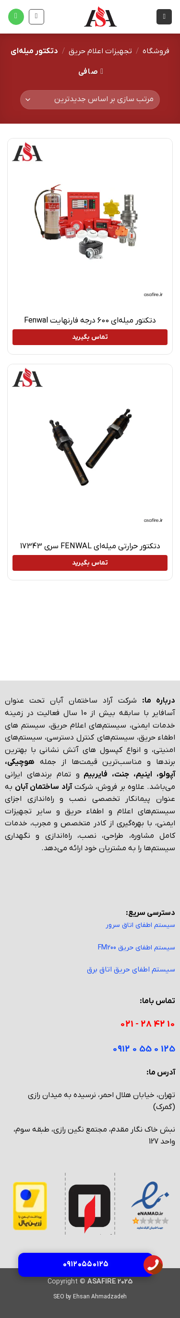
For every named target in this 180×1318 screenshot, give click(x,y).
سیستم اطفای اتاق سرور (140, 925)
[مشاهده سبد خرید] (36, 16)
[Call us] (16, 17)
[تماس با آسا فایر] (153, 1264)
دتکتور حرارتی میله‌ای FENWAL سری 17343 (90, 547)
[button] (164, 17)
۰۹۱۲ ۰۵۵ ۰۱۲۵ (85, 1264)
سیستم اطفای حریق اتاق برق (131, 969)
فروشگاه (156, 51)
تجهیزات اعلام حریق (100, 51)
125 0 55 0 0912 (143, 1049)
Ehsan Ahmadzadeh (100, 1297)
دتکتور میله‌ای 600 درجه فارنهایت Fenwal (90, 321)
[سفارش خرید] (89, 99)
